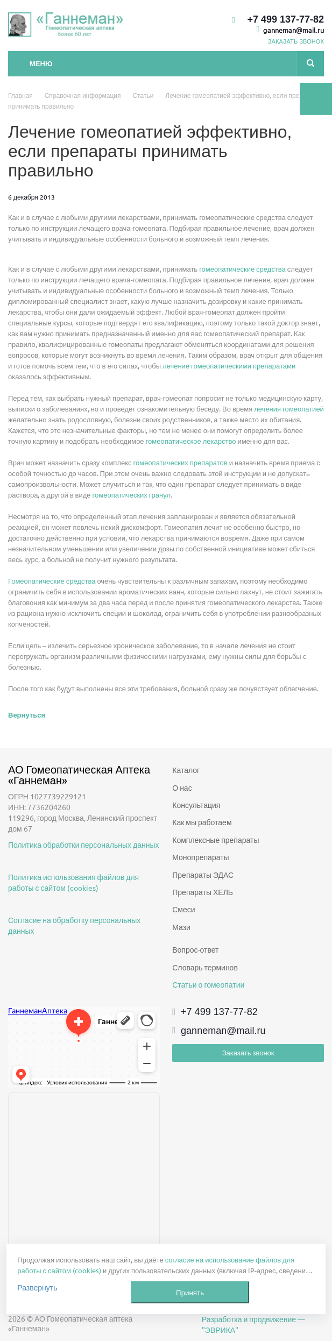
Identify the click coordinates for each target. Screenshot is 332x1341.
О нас (182, 787)
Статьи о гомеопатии (208, 984)
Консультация (196, 805)
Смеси (183, 909)
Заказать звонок (248, 1052)
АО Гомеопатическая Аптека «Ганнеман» (80, 774)
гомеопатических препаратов (180, 462)
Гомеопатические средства (51, 580)
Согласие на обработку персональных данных (74, 925)
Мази (181, 927)
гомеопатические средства (242, 268)
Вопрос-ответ (195, 949)
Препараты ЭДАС (203, 874)
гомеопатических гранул (132, 494)
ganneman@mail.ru (293, 29)
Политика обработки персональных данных (83, 844)
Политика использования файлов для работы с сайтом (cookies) (73, 882)
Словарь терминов (205, 967)
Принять (190, 1292)
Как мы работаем (201, 822)
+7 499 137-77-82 (285, 19)
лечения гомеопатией (289, 408)
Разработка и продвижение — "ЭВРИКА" (253, 1324)
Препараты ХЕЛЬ (202, 892)
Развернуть (37, 1287)
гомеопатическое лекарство (191, 440)
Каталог (186, 770)
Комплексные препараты (215, 840)
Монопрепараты (200, 857)
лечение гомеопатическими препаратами (229, 365)
